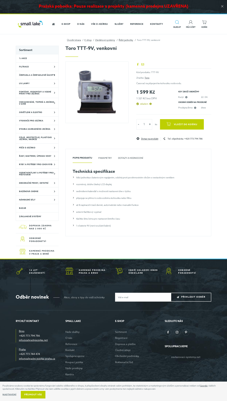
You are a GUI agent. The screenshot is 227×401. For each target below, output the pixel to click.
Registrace (121, 338)
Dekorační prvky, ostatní (33, 183)
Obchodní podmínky (127, 356)
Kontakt (70, 350)
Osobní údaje (123, 350)
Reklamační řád (124, 362)
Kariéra (69, 374)
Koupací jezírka (74, 362)
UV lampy (24, 83)
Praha (22, 349)
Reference (71, 344)
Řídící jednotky (126, 40)
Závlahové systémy (105, 40)
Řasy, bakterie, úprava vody (35, 156)
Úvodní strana (74, 40)
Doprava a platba (125, 344)
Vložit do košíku (185, 124)
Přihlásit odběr (193, 297)
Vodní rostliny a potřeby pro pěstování (36, 173)
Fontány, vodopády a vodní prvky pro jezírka (35, 92)
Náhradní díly (27, 199)
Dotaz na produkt (149, 138)
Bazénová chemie (28, 191)
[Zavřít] (222, 6)
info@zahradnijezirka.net (33, 340)
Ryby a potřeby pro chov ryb (35, 164)
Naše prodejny (74, 368)
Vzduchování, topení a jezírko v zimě (36, 103)
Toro (147, 77)
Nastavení (9, 394)
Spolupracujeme (74, 356)
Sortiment (25, 50)
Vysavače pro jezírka (31, 120)
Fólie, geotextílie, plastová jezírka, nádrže (35, 138)
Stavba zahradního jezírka (34, 129)
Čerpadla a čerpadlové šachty (37, 75)
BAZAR (22, 208)
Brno (21, 331)
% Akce (23, 58)
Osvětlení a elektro (30, 112)
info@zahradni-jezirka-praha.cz (37, 359)
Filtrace (24, 66)
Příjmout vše (33, 394)
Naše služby (72, 332)
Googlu (203, 385)
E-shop (88, 40)
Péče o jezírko (27, 147)
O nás (68, 338)
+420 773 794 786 (29, 336)
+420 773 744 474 (29, 354)
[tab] (82, 159)
